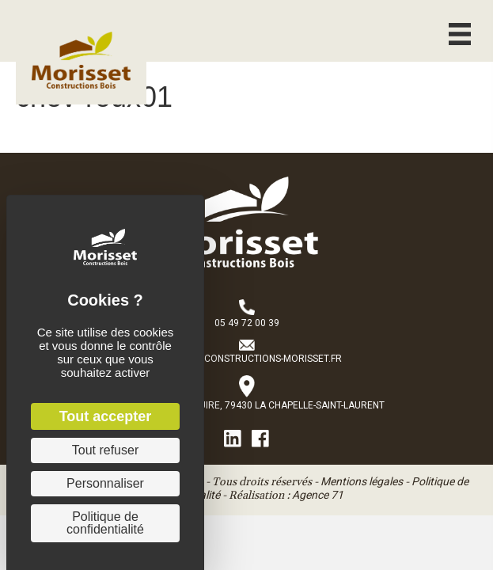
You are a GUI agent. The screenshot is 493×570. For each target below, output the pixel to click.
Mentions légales (361, 481)
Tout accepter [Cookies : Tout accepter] (105, 416)
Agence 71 (317, 494)
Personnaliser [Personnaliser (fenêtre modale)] (105, 483)
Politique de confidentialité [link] (105, 523)
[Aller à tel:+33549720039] (246, 315)
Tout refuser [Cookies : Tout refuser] (105, 450)
